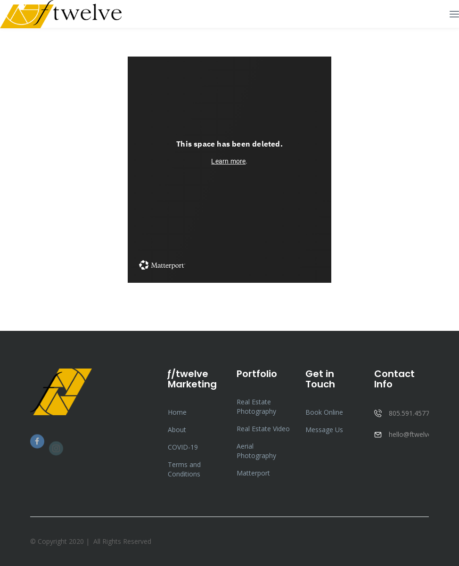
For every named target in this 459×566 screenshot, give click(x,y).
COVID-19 (183, 447)
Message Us (324, 429)
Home (177, 412)
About (177, 429)
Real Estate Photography (256, 406)
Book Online (324, 412)
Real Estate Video (263, 428)
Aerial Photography (256, 451)
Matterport (253, 472)
